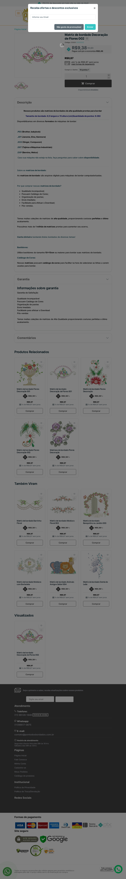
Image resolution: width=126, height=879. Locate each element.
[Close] (94, 8)
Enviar (90, 27)
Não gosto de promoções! (69, 27)
